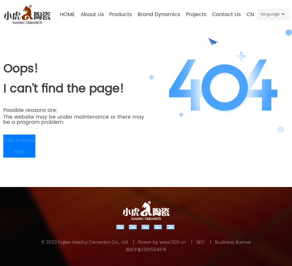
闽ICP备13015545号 (146, 249)
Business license (233, 242)
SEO (200, 242)
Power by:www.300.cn (162, 242)
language (270, 14)
